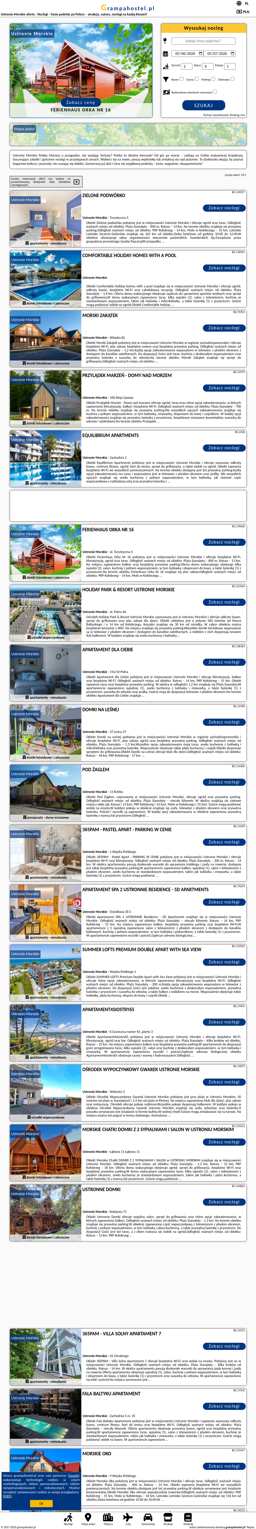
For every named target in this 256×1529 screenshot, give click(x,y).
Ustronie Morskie (25, 199)
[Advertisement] (128, 1286)
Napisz (251, 1527)
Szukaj (203, 105)
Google (74, 1476)
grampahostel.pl (128, 8)
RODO (7, 1496)
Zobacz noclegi (224, 208)
